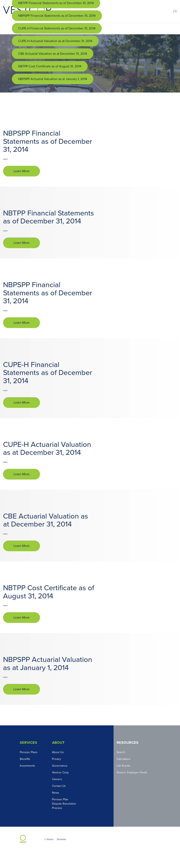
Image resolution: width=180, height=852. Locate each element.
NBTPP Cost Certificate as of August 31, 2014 (49, 66)
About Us (58, 752)
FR (175, 11)
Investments (27, 765)
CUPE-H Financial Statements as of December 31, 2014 (56, 28)
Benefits (25, 759)
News (55, 792)
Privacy (56, 759)
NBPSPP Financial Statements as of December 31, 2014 (57, 16)
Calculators (123, 759)
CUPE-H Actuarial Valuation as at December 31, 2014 (55, 41)
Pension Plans (29, 752)
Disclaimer (61, 839)
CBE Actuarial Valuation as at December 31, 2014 (52, 54)
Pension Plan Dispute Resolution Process (64, 804)
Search (121, 752)
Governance (59, 765)
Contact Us (59, 786)
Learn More (21, 171)
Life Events (123, 765)
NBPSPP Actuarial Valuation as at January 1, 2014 (52, 79)
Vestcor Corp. (60, 772)
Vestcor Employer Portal (132, 772)
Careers (57, 779)
